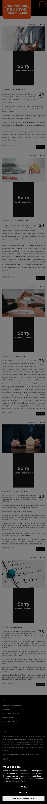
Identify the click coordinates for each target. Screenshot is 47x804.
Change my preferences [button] (24, 798)
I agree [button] (23, 787)
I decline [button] (23, 793)
